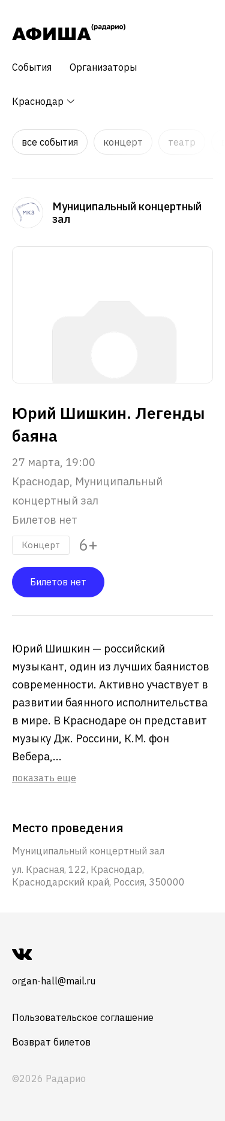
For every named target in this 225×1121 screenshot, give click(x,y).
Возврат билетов (51, 1042)
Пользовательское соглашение (83, 1017)
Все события (50, 142)
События (32, 67)
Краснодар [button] (44, 101)
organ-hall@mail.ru (53, 981)
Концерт (123, 142)
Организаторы (103, 67)
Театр (182, 142)
